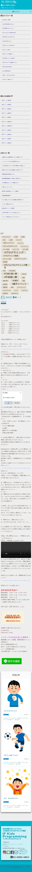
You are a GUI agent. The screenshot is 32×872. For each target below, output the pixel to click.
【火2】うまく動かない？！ (8, 79)
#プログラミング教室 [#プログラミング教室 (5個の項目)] (11, 256)
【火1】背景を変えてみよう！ (8, 24)
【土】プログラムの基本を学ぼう (9, 32)
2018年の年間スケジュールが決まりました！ (11, 212)
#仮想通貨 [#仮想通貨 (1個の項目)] (5, 261)
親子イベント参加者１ (7, 117)
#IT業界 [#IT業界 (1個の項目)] (22, 236)
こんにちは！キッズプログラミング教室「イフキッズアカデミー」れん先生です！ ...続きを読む (15, 806)
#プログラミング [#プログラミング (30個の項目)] (14, 252)
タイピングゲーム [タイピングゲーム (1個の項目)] (6, 290)
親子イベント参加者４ (7, 104)
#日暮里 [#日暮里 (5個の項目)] (15, 280)
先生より (3, 303)
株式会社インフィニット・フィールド (13, 844)
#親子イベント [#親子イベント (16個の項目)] (19, 284)
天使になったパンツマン (7, 187)
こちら (22, 606)
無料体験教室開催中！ (7, 195)
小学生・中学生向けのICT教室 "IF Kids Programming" (19, 866)
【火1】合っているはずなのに (8, 45)
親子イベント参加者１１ (7, 121)
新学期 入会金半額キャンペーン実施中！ (10, 191)
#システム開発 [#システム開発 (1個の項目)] (6, 249)
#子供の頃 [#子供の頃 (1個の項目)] (24, 274)
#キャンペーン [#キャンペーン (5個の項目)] (9, 243)
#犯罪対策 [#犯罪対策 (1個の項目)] (5, 284)
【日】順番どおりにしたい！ (8, 28)
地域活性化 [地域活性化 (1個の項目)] (5, 293)
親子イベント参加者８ (7, 134)
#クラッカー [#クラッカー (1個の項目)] (20, 243)
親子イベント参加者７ (7, 138)
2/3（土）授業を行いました (8, 204)
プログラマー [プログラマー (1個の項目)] (24, 290)
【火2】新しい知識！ (6, 19)
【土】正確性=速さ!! (6, 70)
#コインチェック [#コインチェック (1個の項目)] (24, 246)
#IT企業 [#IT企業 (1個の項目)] (15, 236)
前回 (7, 354)
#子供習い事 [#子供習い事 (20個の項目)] (10, 277)
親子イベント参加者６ (7, 142)
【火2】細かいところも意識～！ (9, 58)
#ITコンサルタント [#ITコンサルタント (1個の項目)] (6, 236)
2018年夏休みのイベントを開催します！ (10, 182)
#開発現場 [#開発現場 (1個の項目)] (5, 287)
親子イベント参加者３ (7, 108)
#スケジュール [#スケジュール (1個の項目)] (16, 249)
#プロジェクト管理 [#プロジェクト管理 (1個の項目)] (7, 258)
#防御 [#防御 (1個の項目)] (12, 287)
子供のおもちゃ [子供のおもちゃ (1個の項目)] (14, 293)
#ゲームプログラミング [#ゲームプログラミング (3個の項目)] (10, 246)
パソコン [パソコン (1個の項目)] (16, 290)
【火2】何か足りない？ (7, 41)
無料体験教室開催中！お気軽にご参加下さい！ (12, 178)
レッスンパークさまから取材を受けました (11, 161)
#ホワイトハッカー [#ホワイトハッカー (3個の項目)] (20, 258)
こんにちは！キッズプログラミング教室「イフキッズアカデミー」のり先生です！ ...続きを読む (15, 719)
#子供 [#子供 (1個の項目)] (4, 270)
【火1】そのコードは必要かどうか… (10, 62)
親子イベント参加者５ (7, 100)
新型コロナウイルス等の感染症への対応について (12, 169)
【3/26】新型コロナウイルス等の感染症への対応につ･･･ (14, 165)
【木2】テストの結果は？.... (8, 53)
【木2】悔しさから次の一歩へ (8, 36)
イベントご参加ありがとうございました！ (11, 216)
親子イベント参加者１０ (7, 125)
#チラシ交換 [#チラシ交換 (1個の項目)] (25, 249)
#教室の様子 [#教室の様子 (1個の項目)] (5, 280)
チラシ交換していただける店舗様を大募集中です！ (13, 199)
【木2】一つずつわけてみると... (9, 75)
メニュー (16, 11)
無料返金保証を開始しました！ (8, 174)
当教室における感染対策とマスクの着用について (12, 157)
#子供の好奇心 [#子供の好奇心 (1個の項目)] (12, 270)
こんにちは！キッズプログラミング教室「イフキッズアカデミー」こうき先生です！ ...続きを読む (15, 763)
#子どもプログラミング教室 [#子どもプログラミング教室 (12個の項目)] (15, 265)
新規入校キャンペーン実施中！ (8, 208)
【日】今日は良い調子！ (7, 66)
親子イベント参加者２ (7, 113)
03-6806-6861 (8, 5)
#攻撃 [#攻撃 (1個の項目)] (23, 277)
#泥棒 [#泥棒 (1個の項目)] (23, 280)
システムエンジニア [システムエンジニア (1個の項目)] (21, 287)
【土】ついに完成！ (6, 49)
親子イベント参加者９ (7, 130)
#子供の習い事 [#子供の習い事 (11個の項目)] (10, 274)
